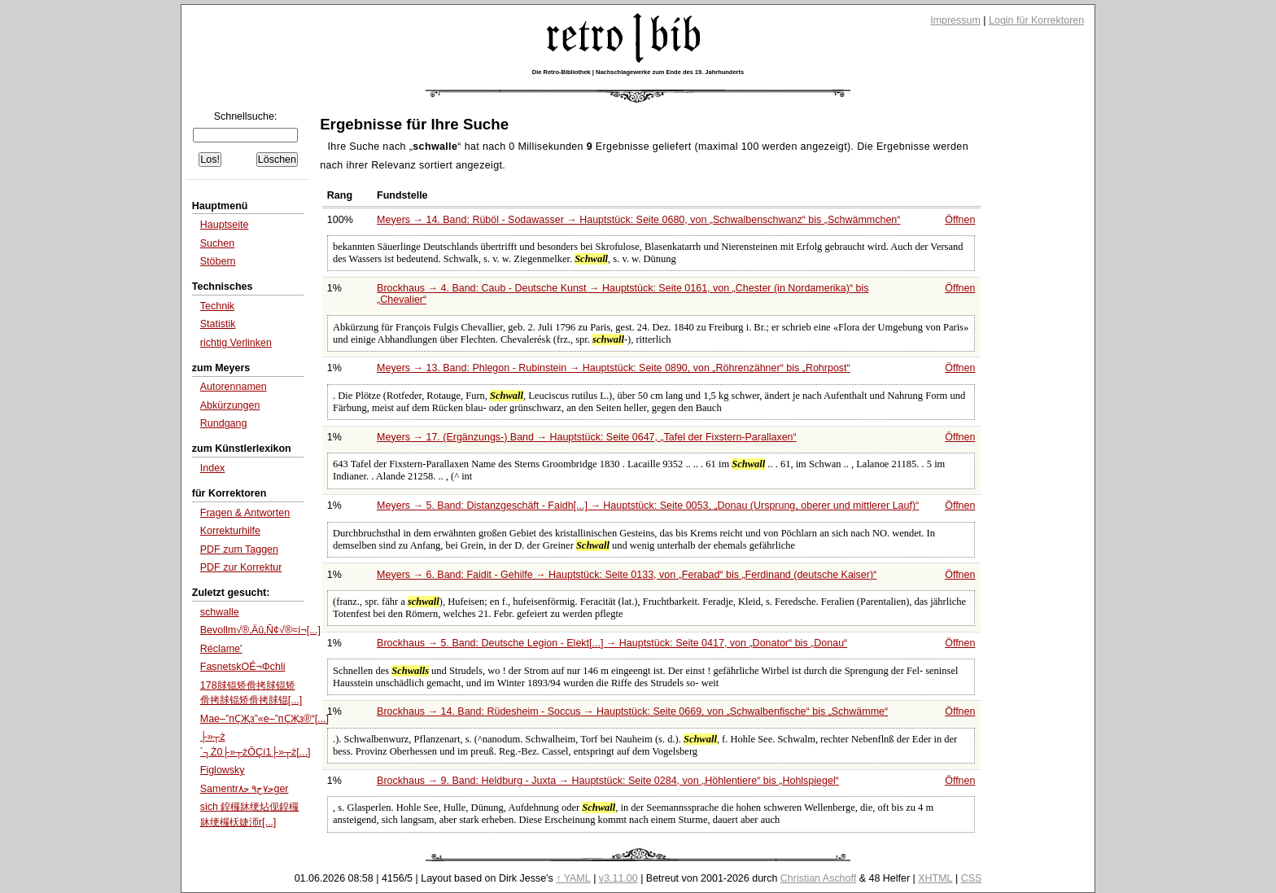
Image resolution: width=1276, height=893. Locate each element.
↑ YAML (573, 878)
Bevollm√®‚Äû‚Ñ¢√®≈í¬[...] (260, 630)
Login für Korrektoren (1036, 20)
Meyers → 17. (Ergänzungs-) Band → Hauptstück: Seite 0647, (587, 437)
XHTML (935, 878)
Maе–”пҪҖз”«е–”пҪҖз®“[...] (264, 718)
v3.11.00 (618, 878)
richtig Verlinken (236, 342)
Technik (217, 306)
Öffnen (960, 219)
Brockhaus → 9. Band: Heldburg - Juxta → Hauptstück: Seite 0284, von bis (608, 780)
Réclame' (221, 648)
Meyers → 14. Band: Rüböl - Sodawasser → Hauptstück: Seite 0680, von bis (638, 219)
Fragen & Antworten (245, 513)
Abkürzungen (230, 405)
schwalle (219, 612)
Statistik (218, 324)
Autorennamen (233, 386)
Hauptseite (224, 224)
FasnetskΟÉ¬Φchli (243, 666)
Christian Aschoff (818, 878)
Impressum (955, 20)
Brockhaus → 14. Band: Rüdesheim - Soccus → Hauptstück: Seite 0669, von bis (632, 711)
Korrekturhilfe (230, 530)
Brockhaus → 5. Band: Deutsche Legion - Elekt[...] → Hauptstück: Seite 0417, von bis (612, 643)
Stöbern (218, 261)
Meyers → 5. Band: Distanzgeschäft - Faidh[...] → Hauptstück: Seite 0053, (648, 505)
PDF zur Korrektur (241, 567)
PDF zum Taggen (239, 549)
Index (212, 468)
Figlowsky (222, 770)
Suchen (217, 243)
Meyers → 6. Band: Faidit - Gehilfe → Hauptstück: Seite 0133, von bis (626, 574)
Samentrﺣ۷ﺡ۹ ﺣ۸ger (244, 789)
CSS (971, 878)
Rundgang (223, 423)
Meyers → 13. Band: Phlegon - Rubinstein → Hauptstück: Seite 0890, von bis (613, 368)
